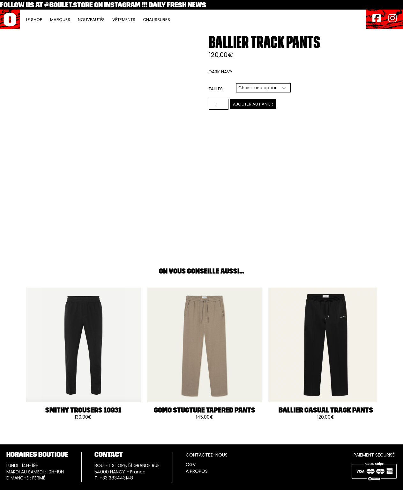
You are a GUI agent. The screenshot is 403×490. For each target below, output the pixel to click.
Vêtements (123, 20)
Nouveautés (91, 20)
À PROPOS (197, 471)
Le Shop (34, 20)
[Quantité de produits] (218, 104)
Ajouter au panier (253, 104)
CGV (191, 465)
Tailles (216, 89)
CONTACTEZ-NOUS (207, 455)
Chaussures (156, 20)
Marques (60, 20)
